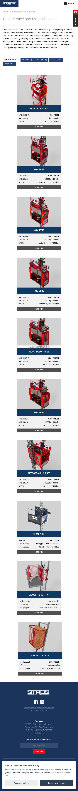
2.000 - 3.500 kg (41, 60)
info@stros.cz (39, 733)
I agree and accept (56, 783)
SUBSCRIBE (39, 751)
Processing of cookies (45, 708)
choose (46, 773)
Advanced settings (22, 783)
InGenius (43, 710)
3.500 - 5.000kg (56, 60)
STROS (5, 12)
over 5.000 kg (9, 64)
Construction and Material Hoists (22, 12)
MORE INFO (39, 127)
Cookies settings (30, 708)
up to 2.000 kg (27, 60)
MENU (71, 3)
